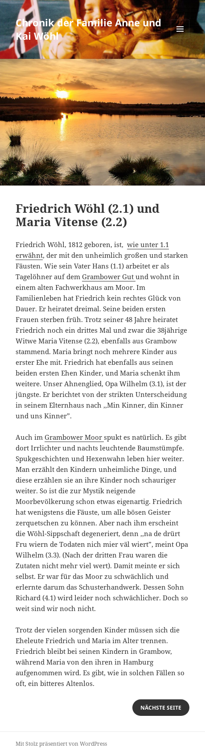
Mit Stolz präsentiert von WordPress (61, 744)
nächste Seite (160, 707)
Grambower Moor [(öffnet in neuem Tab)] (74, 437)
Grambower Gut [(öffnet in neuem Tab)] (108, 276)
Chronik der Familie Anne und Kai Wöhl (88, 29)
